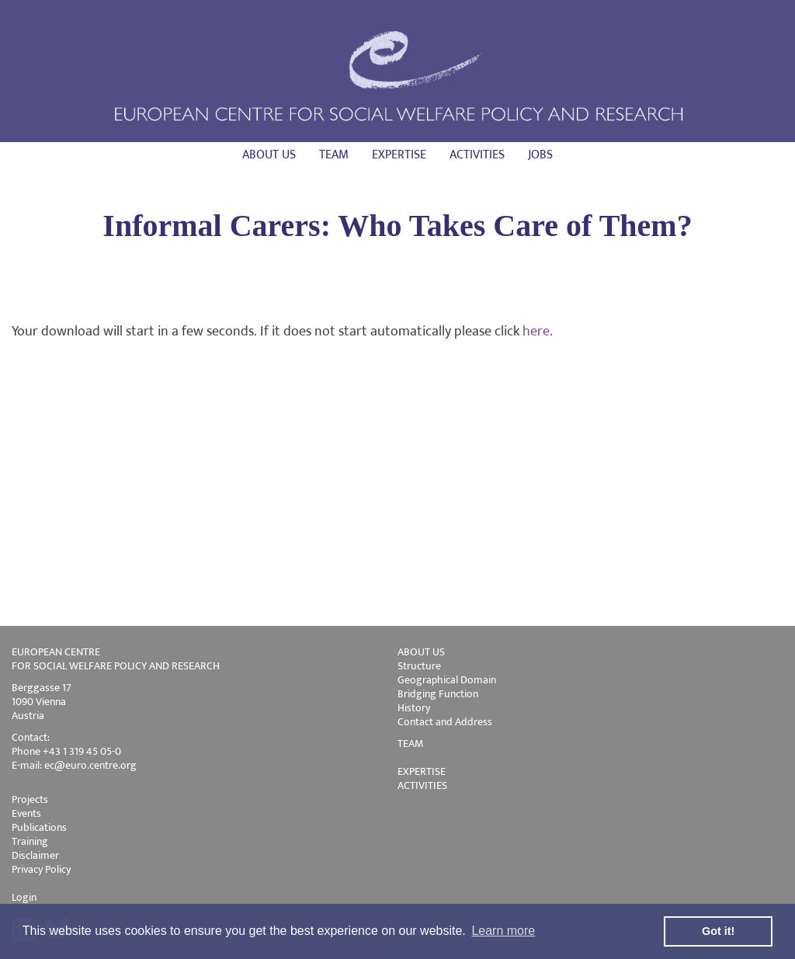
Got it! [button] (718, 931)
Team (334, 154)
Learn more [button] (503, 930)
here (536, 331)
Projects (30, 799)
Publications (39, 827)
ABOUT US (421, 652)
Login (24, 897)
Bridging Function (438, 694)
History (414, 708)
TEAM (410, 743)
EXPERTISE (422, 771)
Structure (419, 666)
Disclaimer (35, 855)
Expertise (399, 154)
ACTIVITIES (422, 785)
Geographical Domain (447, 680)
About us (269, 154)
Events (26, 813)
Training (30, 841)
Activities (477, 154)
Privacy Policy (41, 869)
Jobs (540, 154)
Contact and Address (445, 722)
